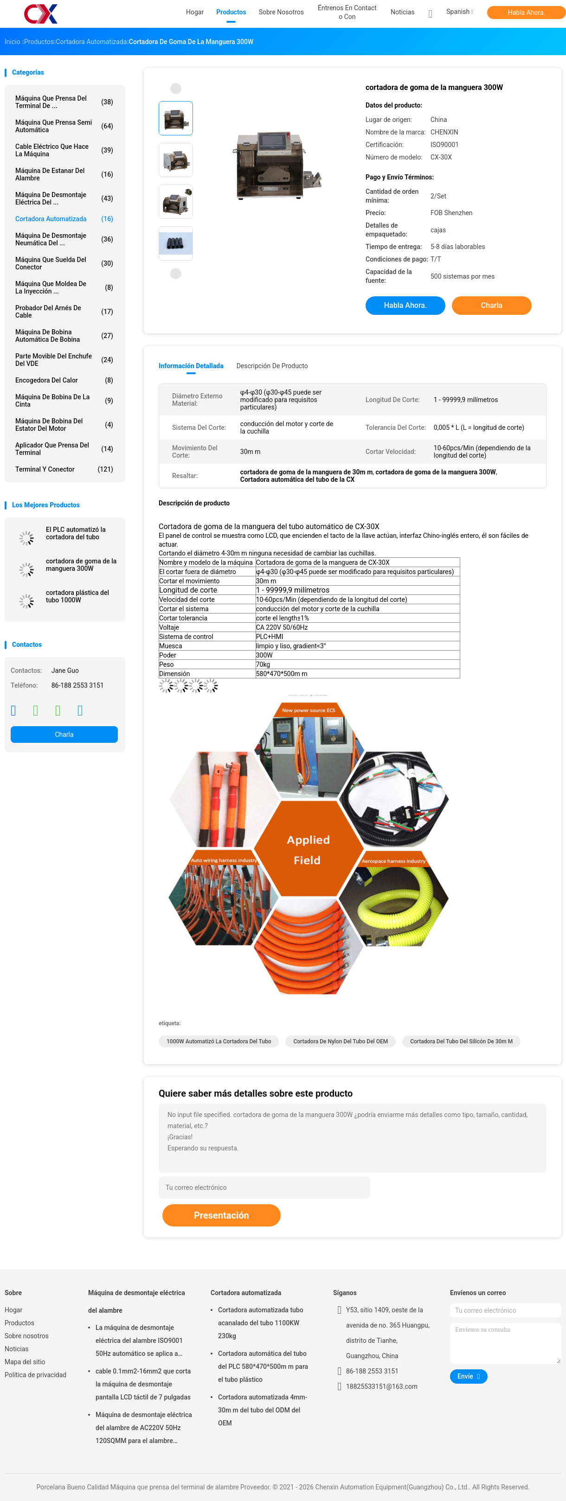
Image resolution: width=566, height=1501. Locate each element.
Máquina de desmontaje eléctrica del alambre (136, 1301)
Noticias (17, 1349)
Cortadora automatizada (64, 219)
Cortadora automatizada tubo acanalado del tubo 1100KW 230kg (260, 1323)
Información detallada (191, 366)
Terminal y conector (64, 469)
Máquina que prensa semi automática (64, 126)
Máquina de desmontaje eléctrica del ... (64, 198)
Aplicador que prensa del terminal (64, 448)
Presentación (221, 1215)
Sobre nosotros (27, 1336)
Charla (64, 734)
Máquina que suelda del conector (64, 263)
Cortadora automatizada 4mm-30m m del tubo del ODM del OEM (263, 1410)
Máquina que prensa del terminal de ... (64, 102)
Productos (19, 1323)
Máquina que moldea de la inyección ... (64, 287)
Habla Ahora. (527, 12)
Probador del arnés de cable (64, 311)
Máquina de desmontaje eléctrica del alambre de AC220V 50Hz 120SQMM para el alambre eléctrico (144, 1429)
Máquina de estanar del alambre (64, 174)
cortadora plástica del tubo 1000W (77, 596)
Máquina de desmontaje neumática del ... (64, 239)
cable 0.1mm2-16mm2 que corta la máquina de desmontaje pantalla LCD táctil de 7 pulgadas (143, 1384)
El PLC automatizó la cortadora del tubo (76, 533)
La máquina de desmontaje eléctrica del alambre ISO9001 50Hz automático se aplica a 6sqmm (139, 1342)
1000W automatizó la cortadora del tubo (219, 1041)
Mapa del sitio (25, 1362)
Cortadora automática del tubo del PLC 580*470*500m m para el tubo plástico (263, 1366)
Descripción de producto (272, 366)
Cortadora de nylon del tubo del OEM (340, 1041)
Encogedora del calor (64, 380)
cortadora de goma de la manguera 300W (81, 564)
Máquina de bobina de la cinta (64, 400)
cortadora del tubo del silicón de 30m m (461, 1041)
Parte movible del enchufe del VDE (64, 359)
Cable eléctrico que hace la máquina (64, 150)
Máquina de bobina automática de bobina (64, 335)
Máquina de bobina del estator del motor (64, 424)
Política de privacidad (35, 1375)
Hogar (13, 1310)
